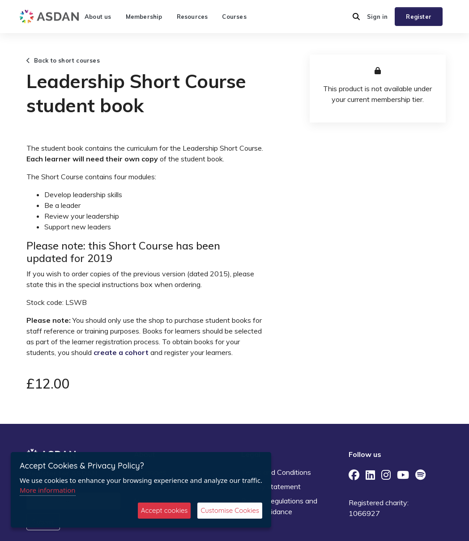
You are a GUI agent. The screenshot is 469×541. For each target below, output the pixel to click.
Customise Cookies (229, 510)
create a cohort (121, 352)
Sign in (377, 16)
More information (48, 490)
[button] (356, 16)
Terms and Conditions (276, 472)
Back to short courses (63, 60)
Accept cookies (164, 510)
